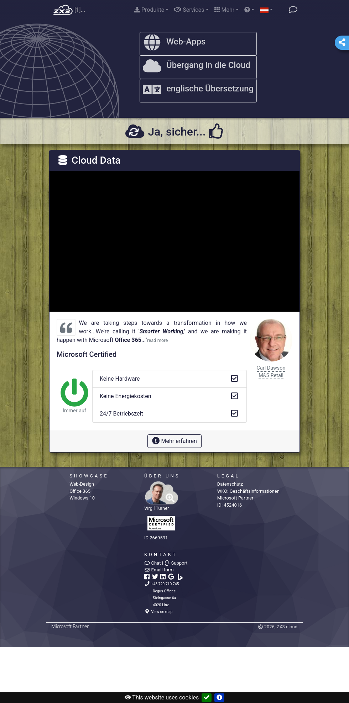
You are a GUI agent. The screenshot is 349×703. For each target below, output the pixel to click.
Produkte (149, 9)
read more (157, 340)
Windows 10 (82, 498)
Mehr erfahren (174, 440)
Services (189, 9)
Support (175, 563)
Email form (159, 569)
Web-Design (81, 484)
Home (63, 10)
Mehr (224, 9)
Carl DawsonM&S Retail (271, 372)
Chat (152, 563)
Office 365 (79, 491)
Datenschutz (230, 484)
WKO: (248, 491)
